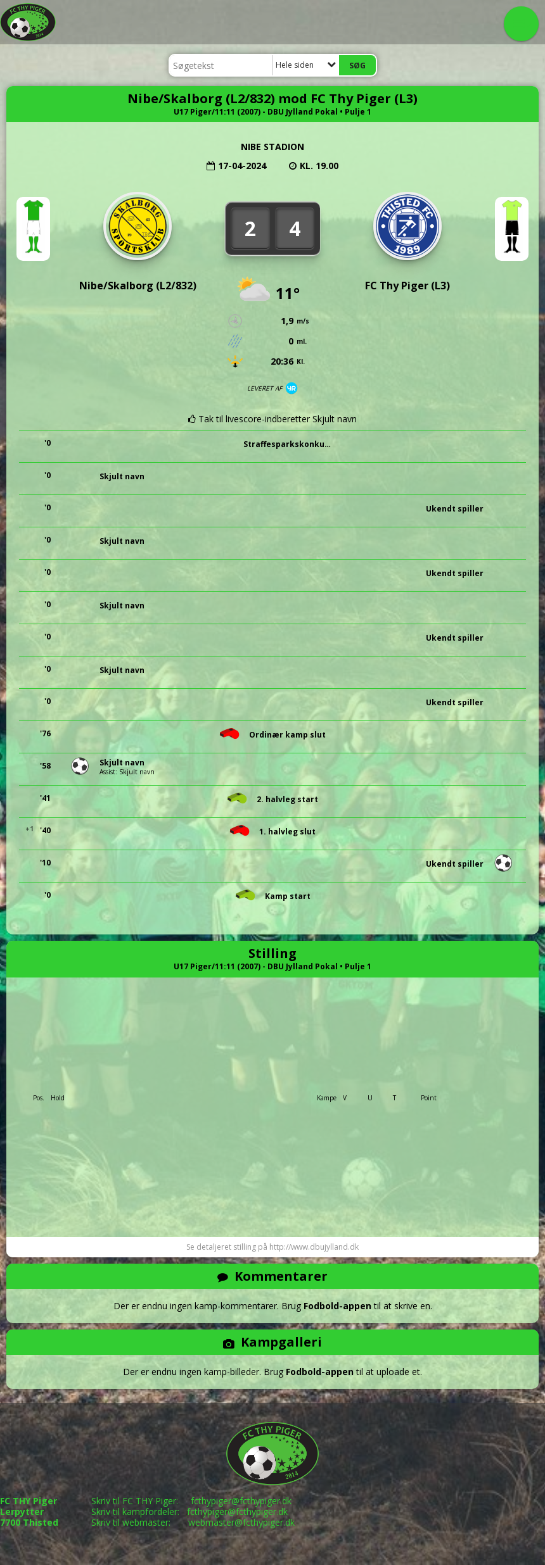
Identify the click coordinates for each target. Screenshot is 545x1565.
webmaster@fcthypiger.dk (241, 1522)
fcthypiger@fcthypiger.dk (241, 1501)
